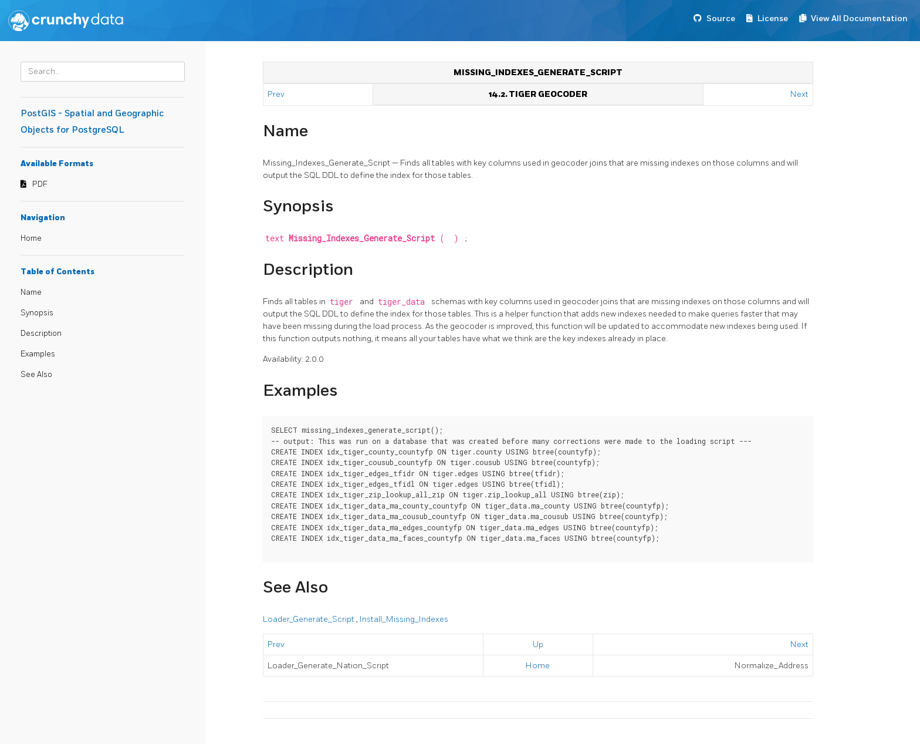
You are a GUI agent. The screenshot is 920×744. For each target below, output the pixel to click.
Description (41, 333)
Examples (38, 354)
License (772, 18)
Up (538, 644)
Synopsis (37, 313)
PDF (40, 184)
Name (31, 292)
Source (720, 18)
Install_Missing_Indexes (404, 619)
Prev (277, 94)
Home (31, 238)
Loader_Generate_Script (309, 619)
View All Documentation (859, 18)
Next (799, 94)
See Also (36, 374)
